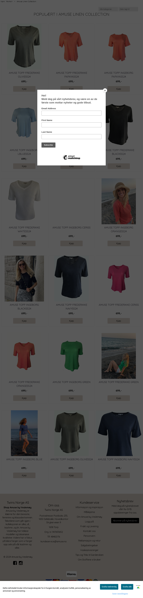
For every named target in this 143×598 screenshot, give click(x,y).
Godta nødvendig (109, 587)
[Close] (105, 90)
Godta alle (127, 587)
